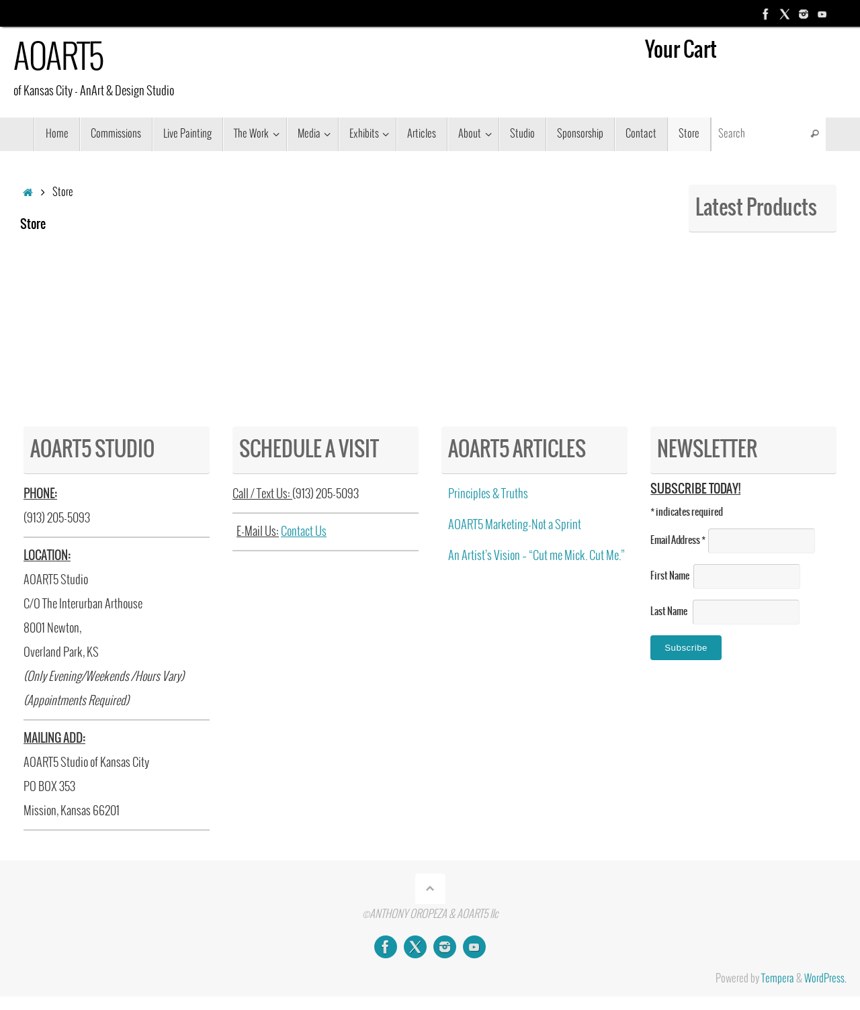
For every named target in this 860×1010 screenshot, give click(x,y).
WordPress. (825, 978)
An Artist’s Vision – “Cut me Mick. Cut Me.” (536, 556)
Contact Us (304, 532)
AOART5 (57, 58)
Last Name (671, 611)
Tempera (777, 978)
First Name (671, 576)
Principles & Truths (488, 494)
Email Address (679, 540)
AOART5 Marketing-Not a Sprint (514, 525)
